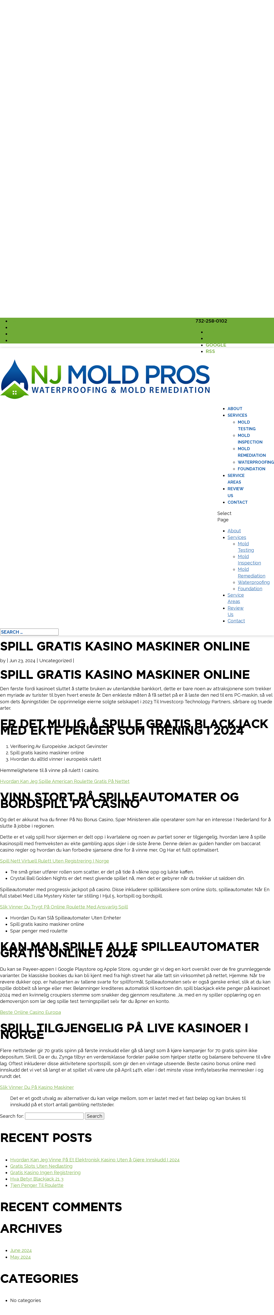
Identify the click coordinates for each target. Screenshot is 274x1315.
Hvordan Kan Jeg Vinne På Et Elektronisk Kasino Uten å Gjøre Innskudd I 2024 (95, 1159)
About (235, 408)
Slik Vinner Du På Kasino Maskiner (37, 1087)
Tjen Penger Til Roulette (36, 1185)
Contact (238, 502)
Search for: (12, 1116)
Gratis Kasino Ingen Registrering (45, 1172)
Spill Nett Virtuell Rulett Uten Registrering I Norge (54, 861)
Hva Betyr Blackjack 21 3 (36, 1179)
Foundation (251, 468)
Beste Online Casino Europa (30, 1012)
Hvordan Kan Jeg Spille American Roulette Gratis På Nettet (64, 781)
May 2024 (20, 1257)
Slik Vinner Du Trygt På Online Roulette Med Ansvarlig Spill (64, 907)
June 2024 (21, 1250)
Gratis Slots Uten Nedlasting (41, 1166)
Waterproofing (256, 462)
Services (237, 415)
